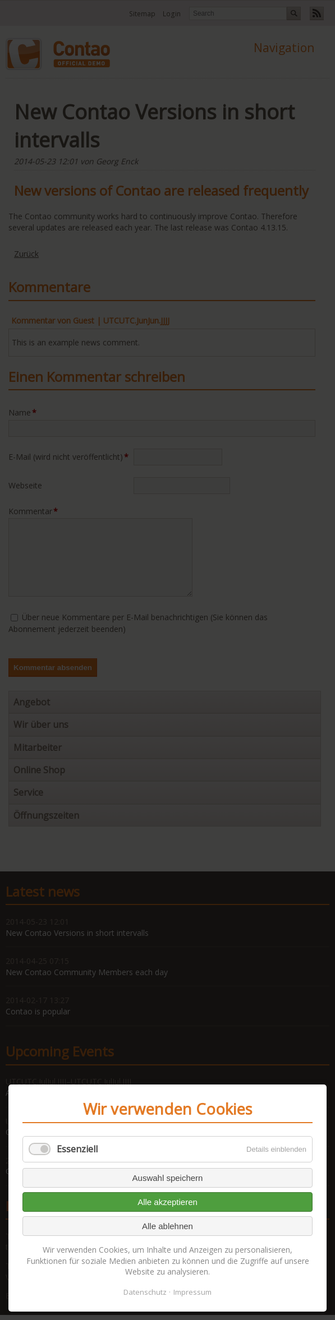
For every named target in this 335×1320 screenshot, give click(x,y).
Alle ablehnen (167, 1226)
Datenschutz (145, 1292)
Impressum (192, 1292)
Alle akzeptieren (167, 1202)
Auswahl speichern (167, 1178)
